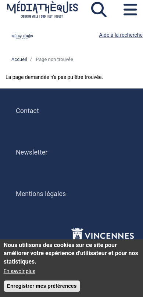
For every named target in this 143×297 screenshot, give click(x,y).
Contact (27, 111)
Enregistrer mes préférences (42, 288)
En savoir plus (19, 273)
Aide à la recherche (121, 35)
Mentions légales (41, 194)
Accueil (19, 59)
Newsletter (31, 152)
